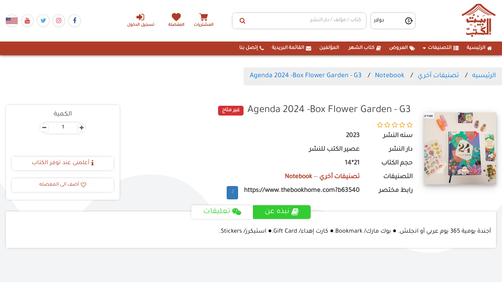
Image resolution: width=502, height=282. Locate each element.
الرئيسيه (484, 76)
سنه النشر (398, 136)
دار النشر (401, 149)
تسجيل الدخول (140, 20)
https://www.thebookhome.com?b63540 (302, 191)
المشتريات (203, 25)
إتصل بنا (251, 48)
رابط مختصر (396, 191)
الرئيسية (479, 48)
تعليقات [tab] (222, 212)
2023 (353, 136)
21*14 (352, 163)
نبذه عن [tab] (282, 212)
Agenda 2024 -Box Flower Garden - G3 (306, 76)
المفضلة (177, 25)
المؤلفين (329, 48)
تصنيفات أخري (438, 76)
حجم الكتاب (397, 163)
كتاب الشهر (365, 48)
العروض (402, 48)
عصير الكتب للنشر (334, 149)
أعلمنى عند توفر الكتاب (63, 163)
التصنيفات (441, 48)
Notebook (389, 76)
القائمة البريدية (291, 48)
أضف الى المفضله (62, 185)
